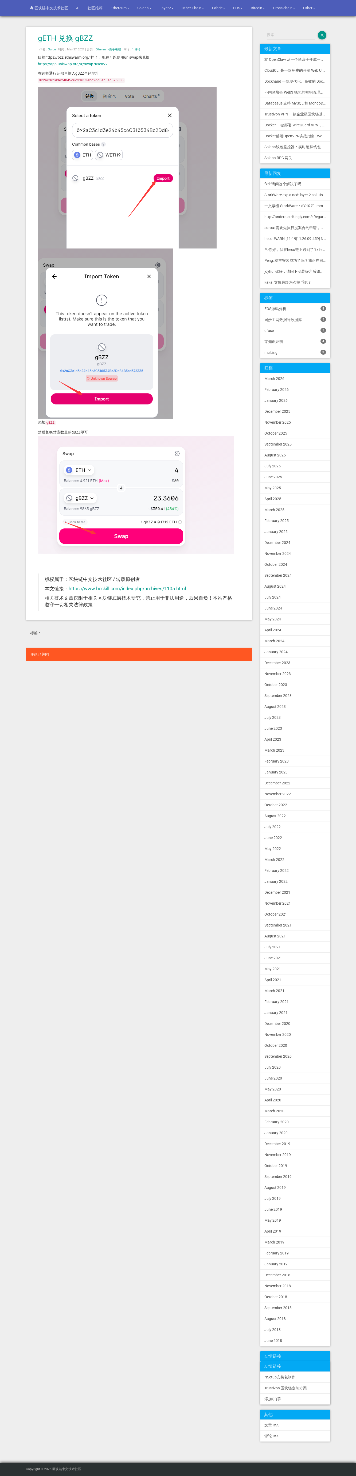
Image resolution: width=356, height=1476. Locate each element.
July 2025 (272, 466)
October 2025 (275, 433)
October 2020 (275, 1045)
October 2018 (275, 1297)
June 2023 (273, 728)
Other (309, 8)
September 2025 (278, 444)
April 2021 (272, 980)
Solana (144, 8)
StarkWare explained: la (297, 195)
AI (78, 8)
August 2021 (275, 936)
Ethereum (120, 8)
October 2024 (275, 564)
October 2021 (275, 914)
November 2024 (277, 553)
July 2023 (272, 717)
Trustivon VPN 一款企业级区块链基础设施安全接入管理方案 (297, 114)
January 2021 (276, 1012)
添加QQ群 (272, 1399)
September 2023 (278, 695)
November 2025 (277, 422)
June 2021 (273, 958)
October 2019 (275, 1166)
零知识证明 (295, 341)
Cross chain (284, 8)
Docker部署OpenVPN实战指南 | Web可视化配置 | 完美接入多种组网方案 (297, 136)
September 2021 (278, 925)
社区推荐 (95, 8)
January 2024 (276, 652)
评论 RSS (271, 1436)
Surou (52, 49)
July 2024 (272, 597)
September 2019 (278, 1176)
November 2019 (277, 1155)
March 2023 (274, 750)
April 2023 (272, 739)
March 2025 (274, 510)
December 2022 (277, 783)
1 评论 (136, 49)
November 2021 (277, 903)
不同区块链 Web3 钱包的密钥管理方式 (296, 92)
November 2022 (277, 794)
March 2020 (274, 1111)
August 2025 (275, 455)
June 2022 (273, 838)
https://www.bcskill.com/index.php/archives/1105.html (127, 588)
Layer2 (166, 8)
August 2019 (275, 1187)
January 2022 (276, 881)
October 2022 (275, 805)
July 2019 (272, 1198)
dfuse (295, 330)
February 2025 (276, 521)
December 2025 (277, 411)
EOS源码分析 (295, 308)
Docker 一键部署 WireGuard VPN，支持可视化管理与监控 (297, 125)
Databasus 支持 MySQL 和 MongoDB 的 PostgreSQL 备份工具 (297, 103)
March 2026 (274, 378)
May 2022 (272, 849)
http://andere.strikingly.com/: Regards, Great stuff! (297, 217)
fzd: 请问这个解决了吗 (282, 184)
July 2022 (272, 827)
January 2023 (276, 772)
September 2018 (278, 1308)
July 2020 (272, 1067)
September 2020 (278, 1056)
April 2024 (272, 630)
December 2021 (277, 892)
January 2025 (276, 532)
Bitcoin (258, 8)
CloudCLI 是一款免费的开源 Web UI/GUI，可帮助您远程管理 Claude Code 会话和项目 (297, 70)
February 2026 (276, 389)
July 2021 (272, 947)
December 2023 (277, 663)
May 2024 (272, 619)
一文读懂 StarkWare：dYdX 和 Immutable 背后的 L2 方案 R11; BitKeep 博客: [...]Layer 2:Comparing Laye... (297, 206)
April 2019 (272, 1231)
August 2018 (275, 1319)
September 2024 (278, 575)
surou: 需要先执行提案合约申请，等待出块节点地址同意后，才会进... (297, 228)
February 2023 (276, 761)
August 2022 (275, 816)
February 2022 (276, 870)
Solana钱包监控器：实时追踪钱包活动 (296, 147)
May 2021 (272, 969)
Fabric (218, 8)
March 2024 (274, 641)
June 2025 (273, 477)
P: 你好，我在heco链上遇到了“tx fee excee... (297, 249)
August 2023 (275, 706)
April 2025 (272, 499)
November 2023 (277, 674)
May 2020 (272, 1089)
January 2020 (276, 1133)
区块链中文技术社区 (49, 8)
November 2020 (277, 1034)
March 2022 (274, 859)
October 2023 (275, 685)
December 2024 (277, 542)
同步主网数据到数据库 (295, 319)
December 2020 (277, 1023)
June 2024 (273, 608)
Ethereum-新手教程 (108, 49)
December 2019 (277, 1144)
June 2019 (273, 1209)
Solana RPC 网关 (278, 158)
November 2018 (277, 1286)
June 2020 (273, 1078)
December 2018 (277, 1275)
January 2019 (276, 1264)
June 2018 (273, 1340)
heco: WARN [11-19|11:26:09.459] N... (295, 238)
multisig (295, 352)
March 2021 (274, 991)
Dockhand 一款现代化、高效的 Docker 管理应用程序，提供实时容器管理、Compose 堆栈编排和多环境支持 (297, 81)
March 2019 (274, 1242)
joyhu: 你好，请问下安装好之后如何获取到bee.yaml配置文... (297, 271)
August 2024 (275, 586)
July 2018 (272, 1329)
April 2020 (272, 1100)
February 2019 (276, 1253)
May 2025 (272, 488)
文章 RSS (271, 1425)
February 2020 (276, 1122)
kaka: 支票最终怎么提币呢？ (287, 282)
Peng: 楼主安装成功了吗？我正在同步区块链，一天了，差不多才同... (297, 260)
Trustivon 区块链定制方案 (285, 1388)
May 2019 (272, 1220)
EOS (238, 8)
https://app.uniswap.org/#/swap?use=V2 (73, 64)
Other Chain (193, 8)
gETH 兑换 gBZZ (65, 38)
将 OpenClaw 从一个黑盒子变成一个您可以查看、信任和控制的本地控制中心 (297, 59)
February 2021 (276, 1002)
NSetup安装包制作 (279, 1377)
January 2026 (276, 400)
